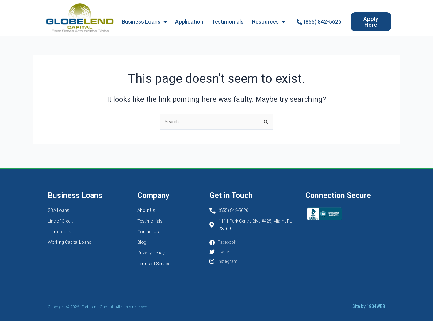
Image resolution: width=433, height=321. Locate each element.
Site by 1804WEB (370, 306)
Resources (268, 22)
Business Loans (144, 22)
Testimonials (227, 21)
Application (189, 21)
